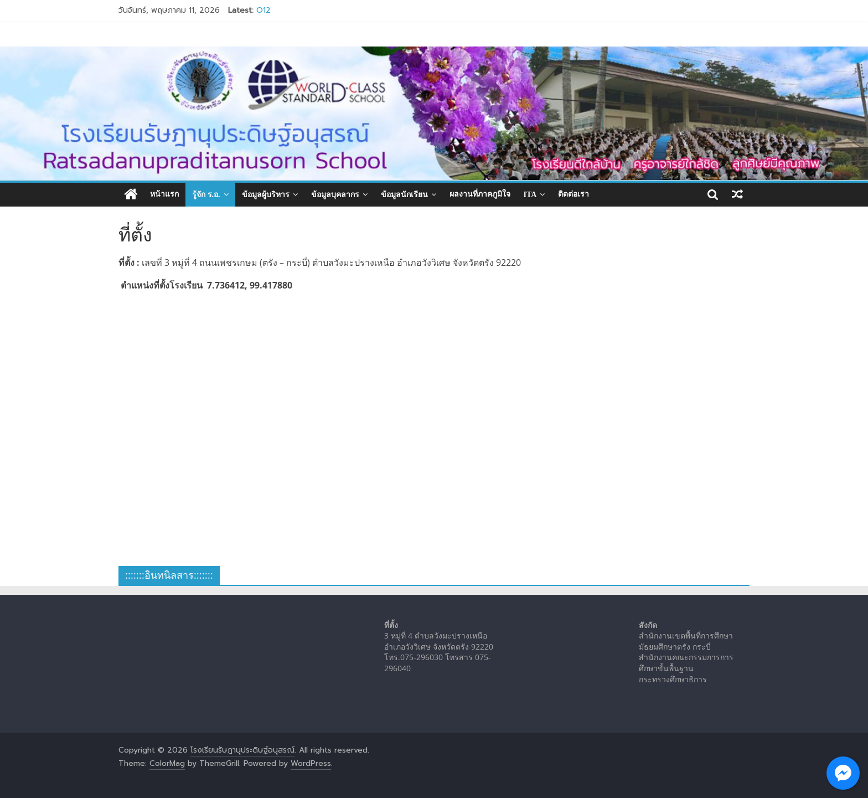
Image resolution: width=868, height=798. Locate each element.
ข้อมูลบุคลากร (335, 195)
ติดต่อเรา (573, 194)
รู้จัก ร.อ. (206, 195)
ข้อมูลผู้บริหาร (266, 195)
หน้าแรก (164, 194)
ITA (530, 195)
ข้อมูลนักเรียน (404, 195)
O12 (263, 10)
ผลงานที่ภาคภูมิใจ (480, 194)
